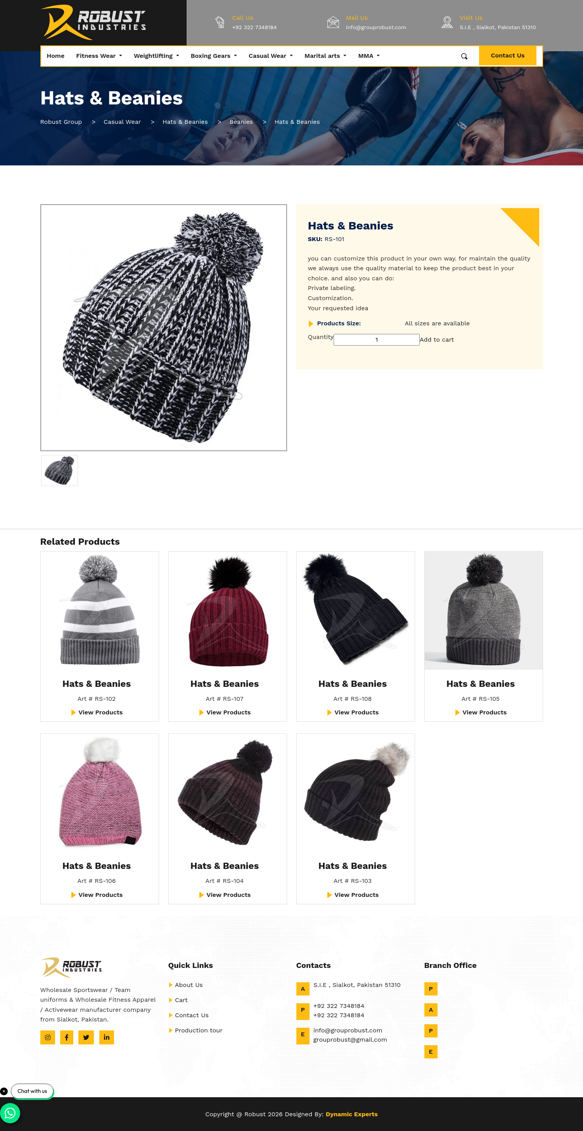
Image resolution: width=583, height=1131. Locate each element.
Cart (178, 1000)
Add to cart (437, 339)
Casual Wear (268, 55)
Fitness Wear (97, 55)
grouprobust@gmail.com (350, 1039)
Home (56, 55)
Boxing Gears (211, 55)
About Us (185, 985)
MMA (366, 55)
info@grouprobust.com (376, 27)
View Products (97, 712)
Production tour (195, 1030)
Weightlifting (154, 55)
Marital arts (323, 55)
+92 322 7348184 (254, 27)
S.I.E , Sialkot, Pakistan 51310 (498, 27)
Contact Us (507, 55)
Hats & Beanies (96, 683)
